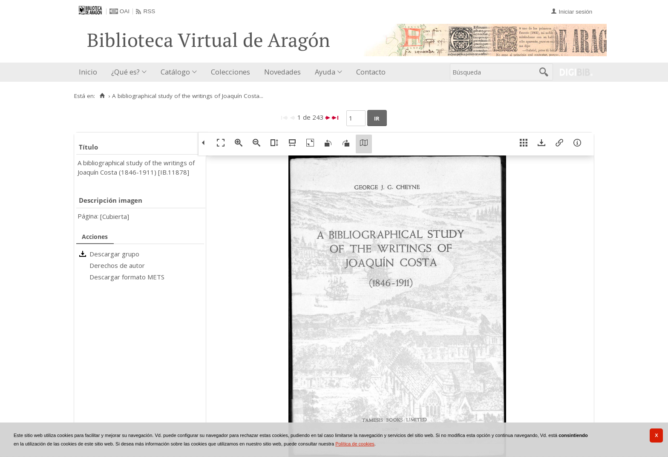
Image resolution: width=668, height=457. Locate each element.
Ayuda (325, 72)
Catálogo (175, 72)
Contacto (371, 72)
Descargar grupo (114, 254)
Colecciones (230, 72)
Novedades (282, 72)
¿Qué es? (125, 72)
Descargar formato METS (126, 277)
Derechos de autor (117, 265)
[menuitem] (89, 72)
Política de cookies (354, 443)
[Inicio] (102, 96)
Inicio (88, 72)
